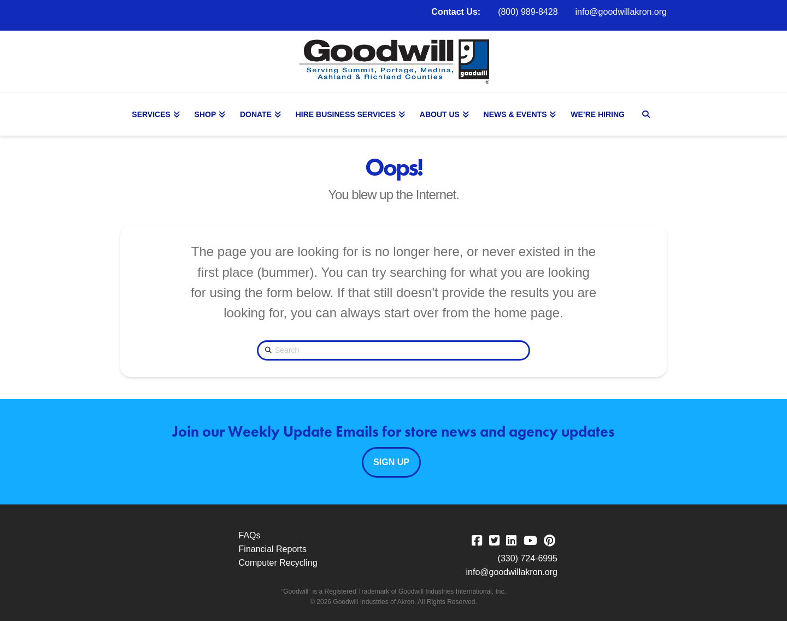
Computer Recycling (278, 562)
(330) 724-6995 (527, 558)
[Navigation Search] (647, 114)
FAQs (250, 535)
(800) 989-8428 (527, 11)
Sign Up (391, 462)
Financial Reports (273, 549)
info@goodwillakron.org (621, 11)
